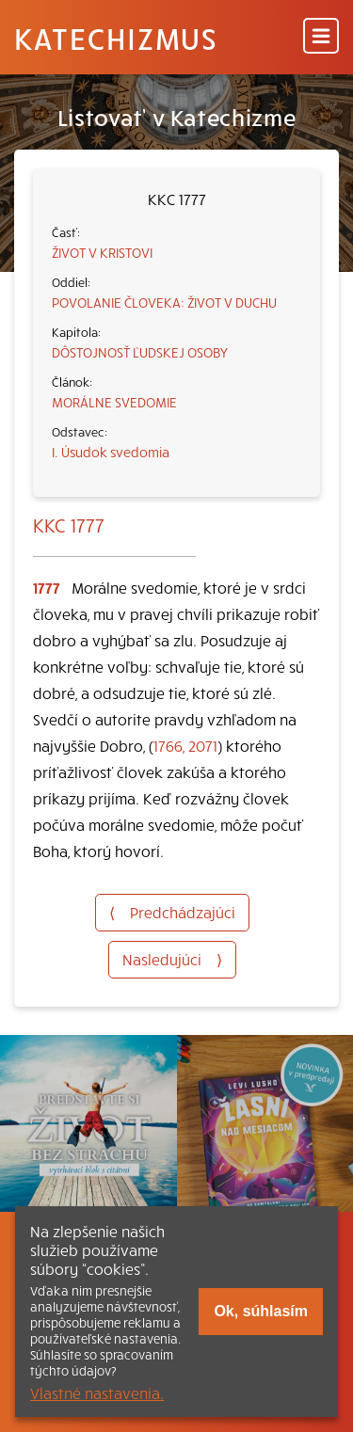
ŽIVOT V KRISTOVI (102, 252)
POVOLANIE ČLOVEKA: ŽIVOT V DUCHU (164, 302)
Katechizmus (115, 37)
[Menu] (321, 37)
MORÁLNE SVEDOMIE (114, 401)
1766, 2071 (185, 745)
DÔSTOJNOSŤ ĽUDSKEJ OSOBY (140, 351)
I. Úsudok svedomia (110, 451)
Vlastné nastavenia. (97, 1392)
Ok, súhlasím (261, 1311)
